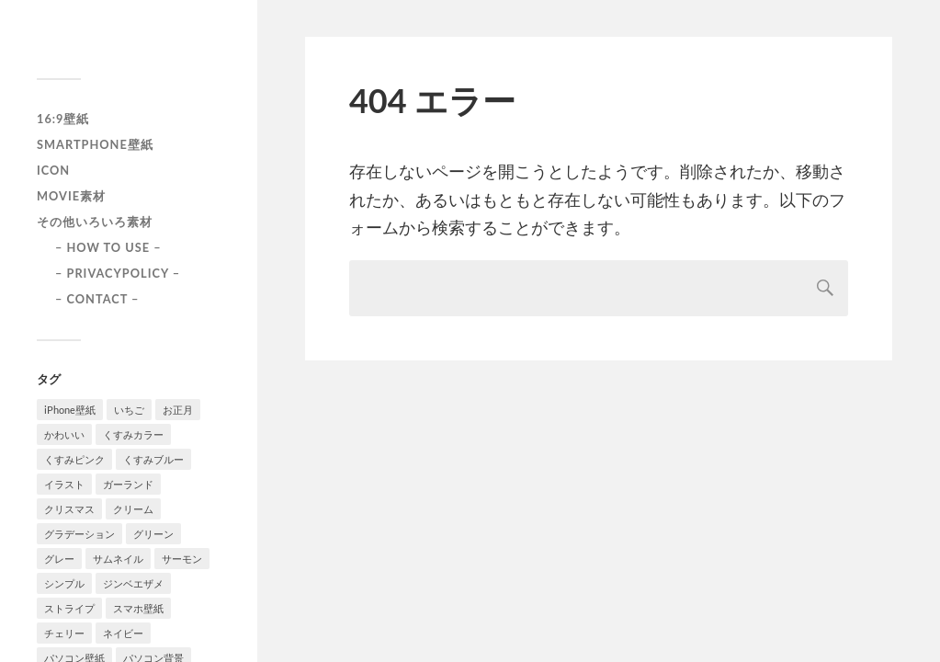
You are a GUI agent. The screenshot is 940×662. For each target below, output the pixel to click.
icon (53, 170)
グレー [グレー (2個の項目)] (59, 559)
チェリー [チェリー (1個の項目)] (64, 633)
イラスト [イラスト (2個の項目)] (64, 484)
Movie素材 (71, 195)
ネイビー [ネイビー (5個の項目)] (123, 633)
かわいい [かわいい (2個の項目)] (64, 434)
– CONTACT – (97, 298)
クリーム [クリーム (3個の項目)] (133, 509)
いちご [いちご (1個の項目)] (129, 410)
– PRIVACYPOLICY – (117, 273)
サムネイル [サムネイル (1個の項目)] (118, 559)
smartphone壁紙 (95, 144)
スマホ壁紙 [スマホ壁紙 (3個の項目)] (138, 608)
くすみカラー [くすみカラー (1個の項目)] (133, 434)
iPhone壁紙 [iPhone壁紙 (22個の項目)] (70, 410)
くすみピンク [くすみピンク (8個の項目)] (74, 459)
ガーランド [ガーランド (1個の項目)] (128, 484)
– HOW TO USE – (108, 247)
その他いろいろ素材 (95, 221)
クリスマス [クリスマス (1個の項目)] (69, 509)
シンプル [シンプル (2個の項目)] (64, 583)
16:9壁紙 (63, 118)
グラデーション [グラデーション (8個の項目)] (79, 534)
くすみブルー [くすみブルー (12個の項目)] (153, 459)
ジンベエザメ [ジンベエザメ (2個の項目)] (133, 583)
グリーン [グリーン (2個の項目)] (153, 534)
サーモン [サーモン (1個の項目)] (182, 559)
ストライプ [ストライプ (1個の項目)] (69, 608)
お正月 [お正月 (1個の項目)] (178, 410)
